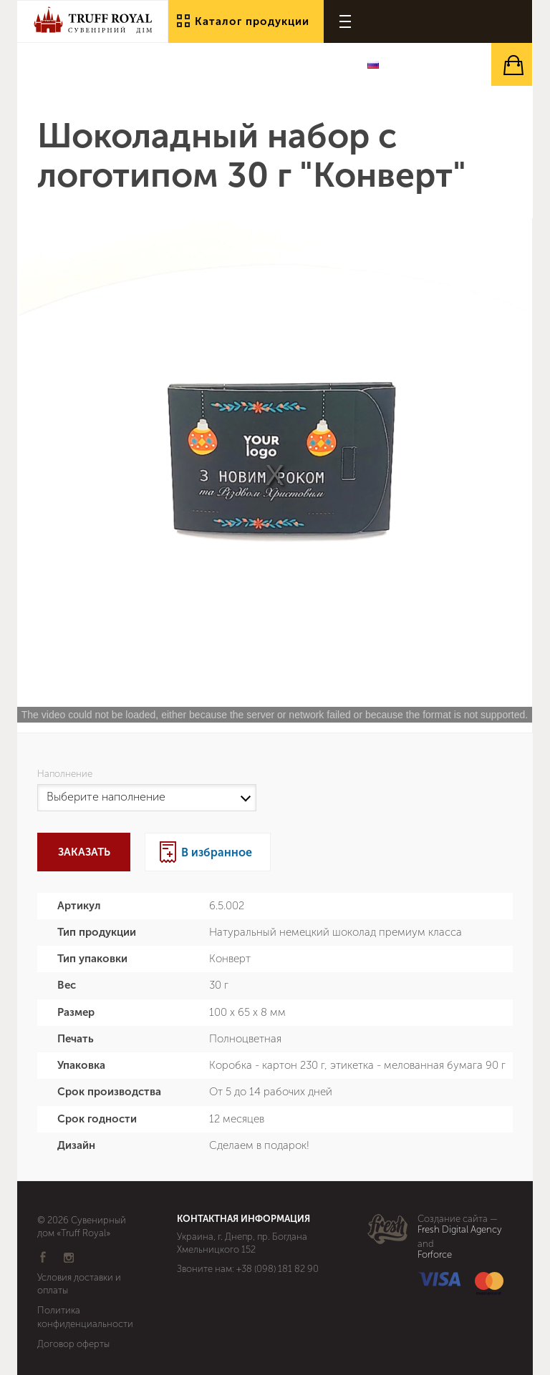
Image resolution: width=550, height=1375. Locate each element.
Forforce (435, 1255)
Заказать (84, 852)
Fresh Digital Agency (460, 1230)
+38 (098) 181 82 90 (277, 1268)
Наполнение (67, 774)
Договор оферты (73, 1344)
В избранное (216, 852)
